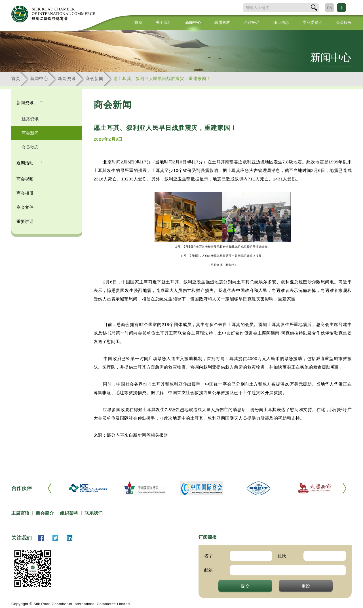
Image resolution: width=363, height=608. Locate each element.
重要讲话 (24, 221)
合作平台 (252, 22)
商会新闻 (95, 78)
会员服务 (344, 22)
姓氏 (282, 555)
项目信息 (281, 22)
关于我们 (164, 22)
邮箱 (208, 570)
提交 (245, 586)
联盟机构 (222, 22)
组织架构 (69, 513)
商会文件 (24, 207)
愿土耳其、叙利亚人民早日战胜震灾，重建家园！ (162, 78)
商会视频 (24, 178)
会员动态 (30, 147)
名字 (208, 555)
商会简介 (45, 513)
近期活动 (25, 162)
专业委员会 (312, 22)
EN (329, 8)
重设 (306, 586)
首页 (138, 22)
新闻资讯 (67, 78)
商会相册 (24, 193)
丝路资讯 (30, 118)
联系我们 (94, 513)
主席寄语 (20, 513)
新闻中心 (193, 22)
